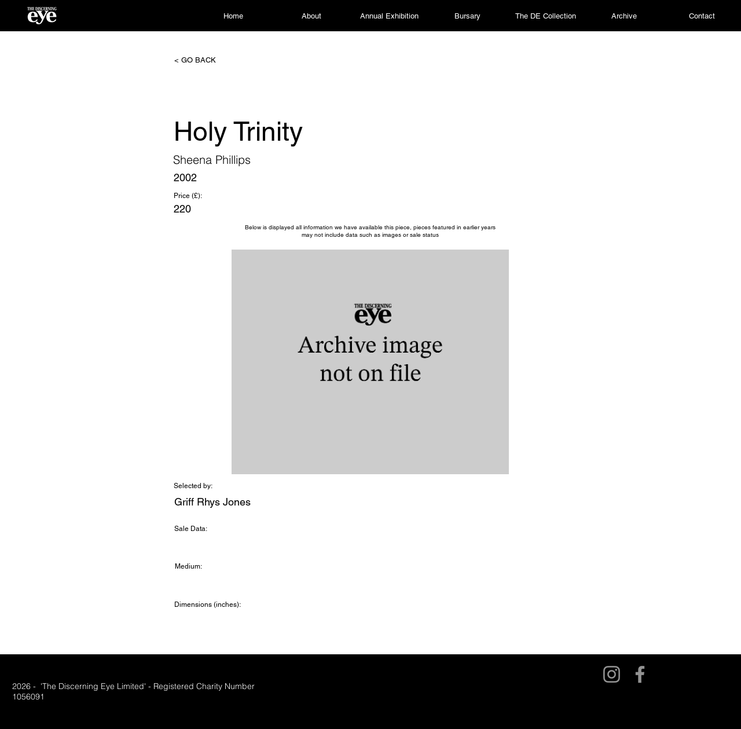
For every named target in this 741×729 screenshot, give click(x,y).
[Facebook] (640, 674)
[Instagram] (611, 674)
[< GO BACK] (212, 60)
